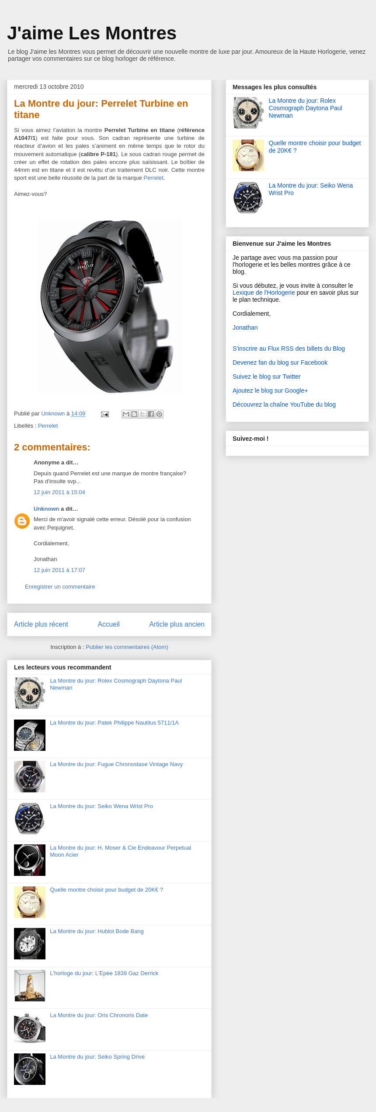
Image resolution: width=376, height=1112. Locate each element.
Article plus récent (41, 624)
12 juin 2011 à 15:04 (59, 492)
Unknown (53, 413)
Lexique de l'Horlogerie (264, 292)
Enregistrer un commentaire (60, 586)
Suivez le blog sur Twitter (266, 376)
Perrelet (48, 425)
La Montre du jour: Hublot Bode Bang (97, 931)
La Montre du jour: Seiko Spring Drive (97, 1056)
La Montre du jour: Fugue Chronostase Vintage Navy (116, 764)
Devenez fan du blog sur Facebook (280, 362)
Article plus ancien (177, 624)
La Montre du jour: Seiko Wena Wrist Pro (101, 806)
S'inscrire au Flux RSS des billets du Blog (289, 348)
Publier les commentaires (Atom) (127, 647)
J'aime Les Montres (92, 33)
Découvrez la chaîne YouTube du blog (284, 404)
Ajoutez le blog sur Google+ (270, 390)
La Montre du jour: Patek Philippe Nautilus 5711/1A (114, 722)
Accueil (109, 624)
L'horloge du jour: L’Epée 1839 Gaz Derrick (104, 973)
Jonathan (245, 327)
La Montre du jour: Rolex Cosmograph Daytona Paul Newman (305, 108)
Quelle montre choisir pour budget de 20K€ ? (106, 889)
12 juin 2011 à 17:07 (59, 570)
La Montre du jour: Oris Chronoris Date (99, 1015)
